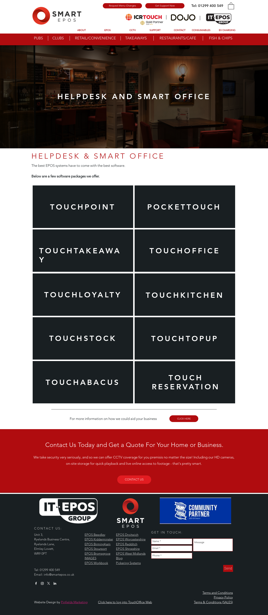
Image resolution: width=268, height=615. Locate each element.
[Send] (228, 568)
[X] (48, 583)
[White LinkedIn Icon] (55, 583)
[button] (231, 5)
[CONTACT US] (134, 479)
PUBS (38, 38)
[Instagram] (42, 583)
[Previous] (23, 97)
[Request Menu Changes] (122, 5)
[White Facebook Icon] (36, 583)
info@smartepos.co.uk (59, 574)
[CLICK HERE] (183, 418)
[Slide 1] (134, 138)
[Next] (245, 97)
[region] (83, 207)
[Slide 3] (134, 173)
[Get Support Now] (164, 5)
